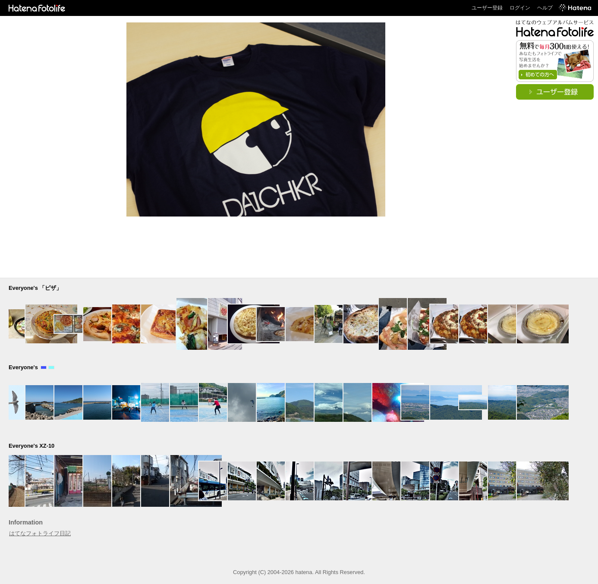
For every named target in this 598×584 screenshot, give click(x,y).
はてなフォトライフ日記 (40, 533)
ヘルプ (545, 8)
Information (26, 522)
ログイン (520, 8)
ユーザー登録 (487, 8)
